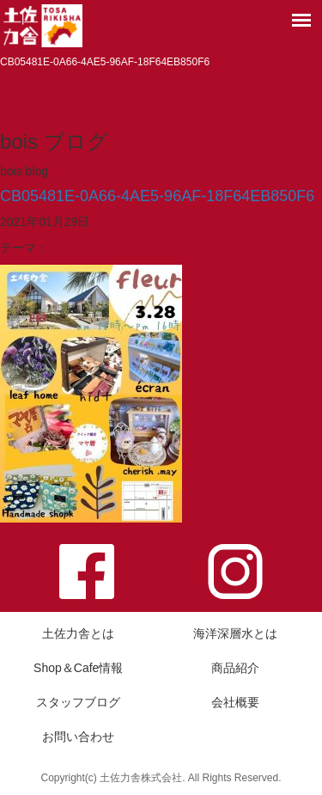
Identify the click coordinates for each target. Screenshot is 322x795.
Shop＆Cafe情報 (78, 668)
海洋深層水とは (235, 633)
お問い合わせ (78, 736)
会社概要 (235, 702)
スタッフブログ (78, 702)
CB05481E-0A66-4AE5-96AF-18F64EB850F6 (157, 196)
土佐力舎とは (78, 633)
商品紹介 (235, 668)
